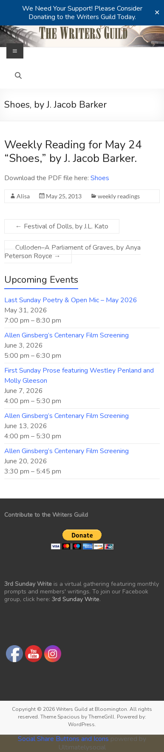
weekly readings (119, 196)
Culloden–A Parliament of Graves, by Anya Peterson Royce (72, 252)
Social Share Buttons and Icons (63, 739)
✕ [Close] (157, 12)
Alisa (23, 196)
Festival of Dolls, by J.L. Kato (61, 226)
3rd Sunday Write (75, 599)
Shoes (99, 178)
